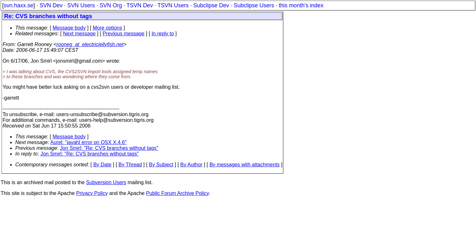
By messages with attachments (245, 164)
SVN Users (81, 5)
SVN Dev (50, 5)
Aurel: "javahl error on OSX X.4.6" (88, 142)
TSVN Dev (140, 5)
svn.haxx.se (18, 5)
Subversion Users (106, 182)
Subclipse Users (254, 5)
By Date (102, 164)
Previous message (124, 33)
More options (107, 28)
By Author (191, 164)
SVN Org (111, 5)
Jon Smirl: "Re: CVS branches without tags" (109, 148)
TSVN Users (173, 5)
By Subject (161, 164)
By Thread (130, 164)
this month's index (301, 5)
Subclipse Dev (211, 5)
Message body (69, 28)
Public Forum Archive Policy (177, 193)
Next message (79, 33)
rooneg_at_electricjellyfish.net (89, 44)
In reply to (163, 33)
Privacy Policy (92, 193)
